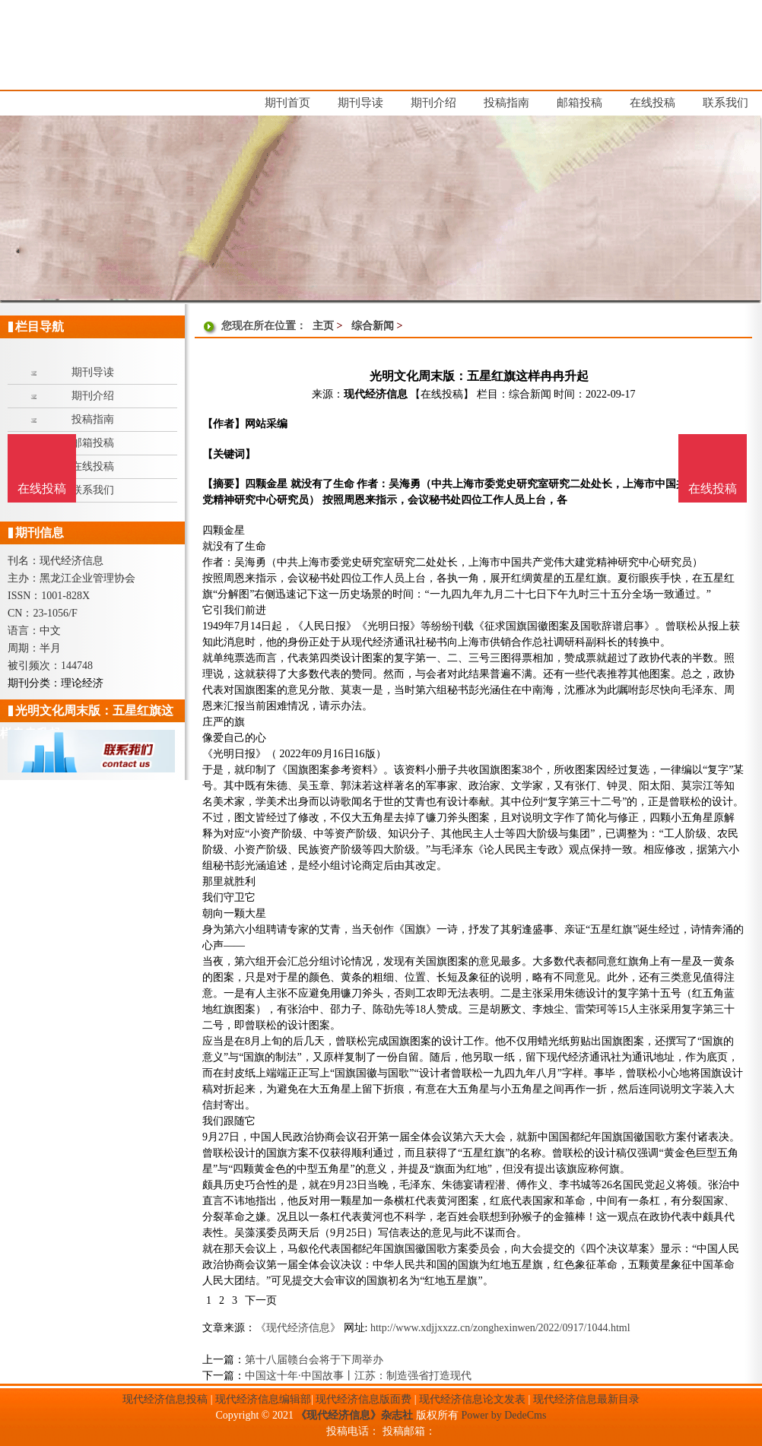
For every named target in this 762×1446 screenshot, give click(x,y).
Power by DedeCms (503, 1415)
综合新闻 (372, 325)
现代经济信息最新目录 (586, 1399)
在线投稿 (712, 488)
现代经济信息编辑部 (263, 1399)
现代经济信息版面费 (363, 1399)
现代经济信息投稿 (165, 1399)
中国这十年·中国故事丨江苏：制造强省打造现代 (358, 1375)
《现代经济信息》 (298, 1327)
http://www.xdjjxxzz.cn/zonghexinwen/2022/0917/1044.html (500, 1327)
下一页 (261, 1300)
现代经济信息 (376, 394)
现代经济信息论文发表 (472, 1399)
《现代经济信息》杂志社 (354, 1415)
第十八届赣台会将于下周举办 (314, 1359)
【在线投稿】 (442, 394)
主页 (323, 325)
